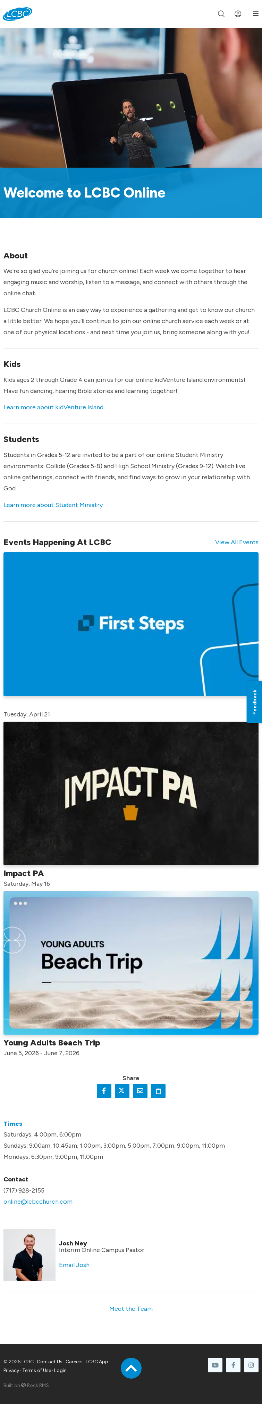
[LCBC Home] (17, 14)
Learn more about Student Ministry (53, 505)
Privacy (11, 1370)
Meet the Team (131, 1309)
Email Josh (74, 1265)
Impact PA (23, 873)
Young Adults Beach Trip (51, 1042)
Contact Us (49, 1362)
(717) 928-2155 (23, 1190)
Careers (74, 1362)
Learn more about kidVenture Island (53, 407)
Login (60, 1370)
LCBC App (97, 1362)
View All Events (237, 542)
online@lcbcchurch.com (38, 1201)
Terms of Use (36, 1370)
